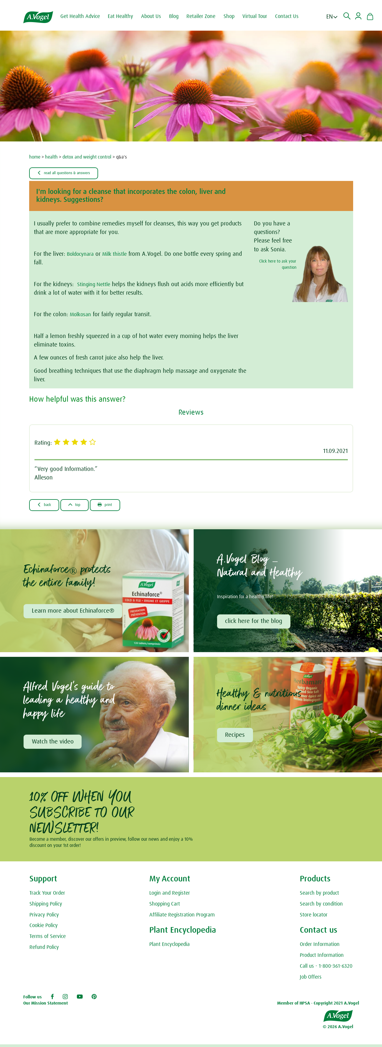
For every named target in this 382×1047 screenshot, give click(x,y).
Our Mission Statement (45, 1006)
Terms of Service (47, 939)
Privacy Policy (44, 917)
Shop (233, 16)
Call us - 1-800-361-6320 (326, 969)
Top (81, 505)
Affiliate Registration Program (182, 917)
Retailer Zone (205, 16)
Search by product (319, 896)
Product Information (322, 958)
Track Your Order (47, 896)
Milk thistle (119, 255)
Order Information (320, 947)
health (51, 157)
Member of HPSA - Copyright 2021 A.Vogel (318, 1006)
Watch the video (53, 744)
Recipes (236, 737)
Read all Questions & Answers (70, 173)
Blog (178, 16)
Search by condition (321, 906)
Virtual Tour (259, 16)
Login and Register (169, 896)
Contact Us (291, 16)
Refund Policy (44, 950)
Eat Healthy (125, 16)
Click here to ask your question (277, 265)
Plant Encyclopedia (169, 947)
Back (46, 505)
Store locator (314, 917)
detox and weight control (86, 157)
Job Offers (311, 979)
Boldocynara (82, 255)
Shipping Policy (45, 906)
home (34, 157)
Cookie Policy (43, 928)
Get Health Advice (85, 16)
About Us (156, 16)
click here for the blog (254, 623)
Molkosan (82, 315)
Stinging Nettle (95, 285)
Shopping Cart (164, 906)
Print (116, 505)
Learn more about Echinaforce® (73, 612)
